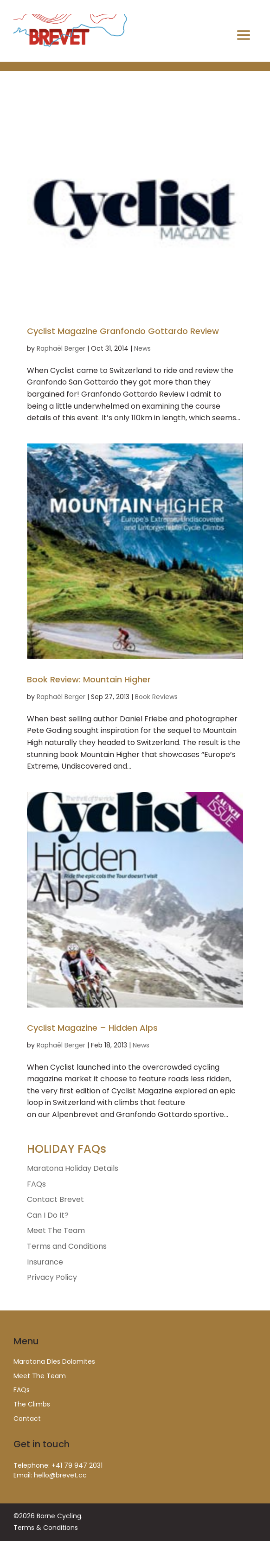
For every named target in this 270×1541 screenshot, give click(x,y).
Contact (27, 1418)
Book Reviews (156, 696)
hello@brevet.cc (60, 1475)
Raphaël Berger (61, 348)
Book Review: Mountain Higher (89, 679)
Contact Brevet (55, 1199)
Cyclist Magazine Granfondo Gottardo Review (123, 331)
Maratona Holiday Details (72, 1168)
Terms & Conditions (45, 1527)
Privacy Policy (52, 1277)
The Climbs (31, 1404)
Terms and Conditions (67, 1246)
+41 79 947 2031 (77, 1465)
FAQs (36, 1184)
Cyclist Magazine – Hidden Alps (92, 1028)
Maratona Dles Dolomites (54, 1361)
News (142, 348)
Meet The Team (56, 1230)
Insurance (45, 1262)
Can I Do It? (48, 1215)
